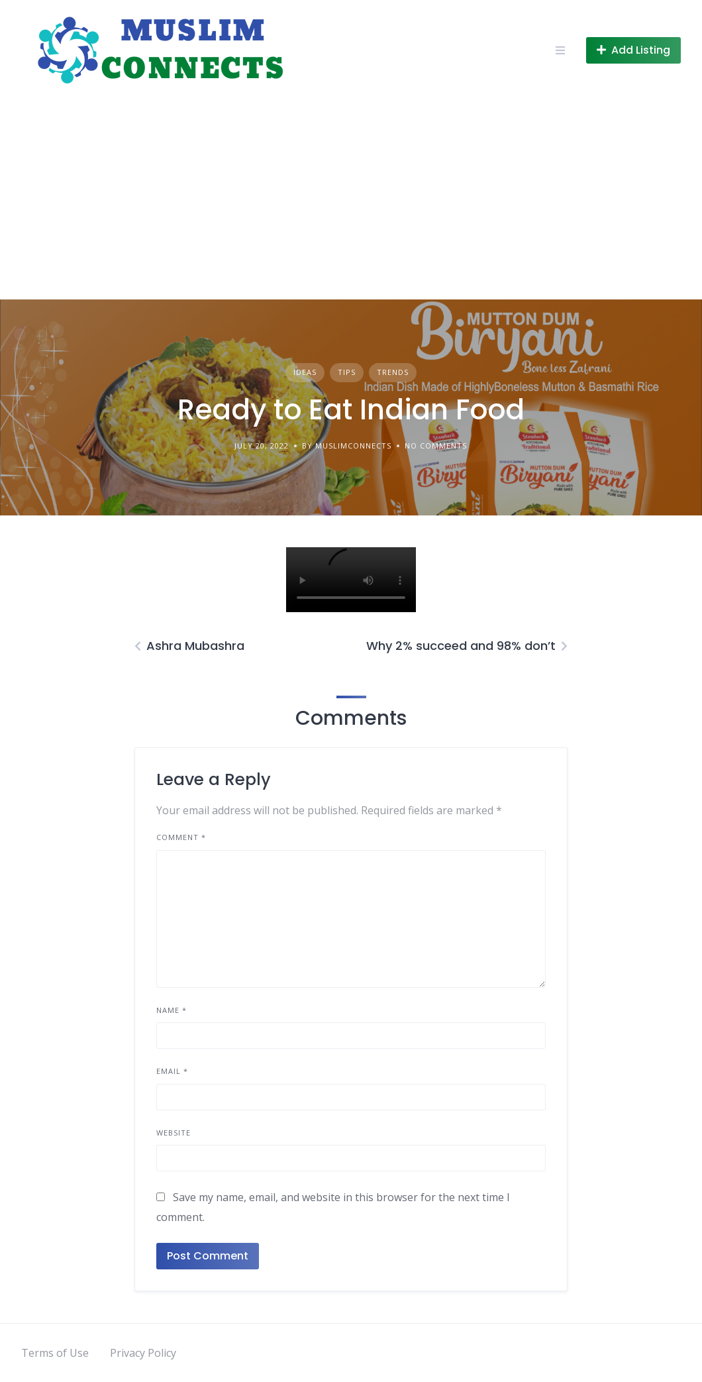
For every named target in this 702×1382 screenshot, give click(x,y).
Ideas (305, 372)
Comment (181, 837)
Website (173, 1133)
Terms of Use (55, 1353)
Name (171, 1010)
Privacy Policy (143, 1353)
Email (172, 1071)
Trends (393, 372)
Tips (347, 372)
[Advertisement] (351, 200)
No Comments (436, 446)
